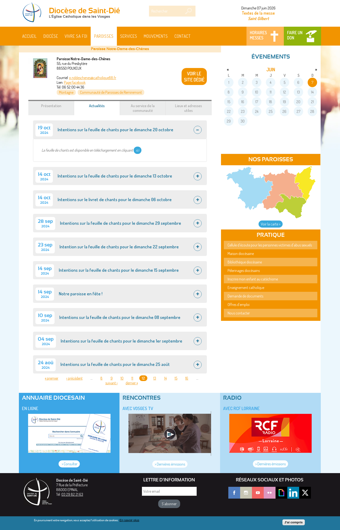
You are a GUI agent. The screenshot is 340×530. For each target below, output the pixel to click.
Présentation (51, 105)
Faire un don (294, 35)
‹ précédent (74, 378)
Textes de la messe (258, 13)
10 (121, 378)
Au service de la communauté (143, 108)
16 (186, 378)
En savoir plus (129, 521)
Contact (182, 36)
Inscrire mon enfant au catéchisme (253, 279)
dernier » (132, 383)
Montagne (66, 92)
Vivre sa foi (76, 36)
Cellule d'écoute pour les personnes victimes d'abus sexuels (270, 245)
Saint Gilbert (258, 18)
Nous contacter (239, 313)
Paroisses (104, 36)
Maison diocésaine (241, 253)
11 (132, 378)
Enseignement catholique (246, 287)
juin (270, 69)
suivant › (111, 383)
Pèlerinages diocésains (244, 270)
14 (165, 378)
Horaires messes (258, 35)
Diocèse (50, 36)
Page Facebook (74, 82)
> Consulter (69, 464)
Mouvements (156, 36)
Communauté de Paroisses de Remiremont (111, 92)
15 (175, 378)
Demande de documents (245, 296)
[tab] (120, 129)
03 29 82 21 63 (72, 494)
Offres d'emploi (239, 304)
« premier (51, 378)
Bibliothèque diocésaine (245, 262)
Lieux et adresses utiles (188, 108)
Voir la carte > (270, 224)
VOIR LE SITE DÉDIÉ (194, 76)
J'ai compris (294, 523)
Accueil (29, 36)
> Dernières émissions (170, 464)
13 (154, 378)
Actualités (102, 108)
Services (128, 36)
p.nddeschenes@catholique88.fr (92, 77)
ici (137, 150)
